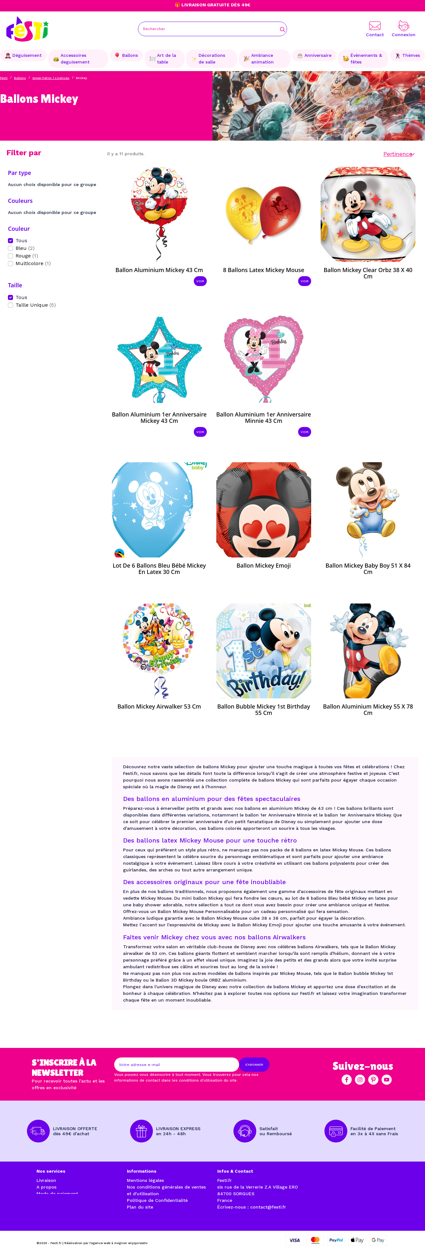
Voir (200, 281)
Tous (21, 240)
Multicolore (33, 263)
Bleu (25, 248)
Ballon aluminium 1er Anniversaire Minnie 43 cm (263, 417)
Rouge (27, 256)
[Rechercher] (212, 29)
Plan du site (140, 1206)
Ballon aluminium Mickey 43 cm (159, 270)
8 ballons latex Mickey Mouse (263, 270)
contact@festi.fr (268, 1206)
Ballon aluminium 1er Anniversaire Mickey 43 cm (159, 417)
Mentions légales (145, 1180)
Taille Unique (36, 305)
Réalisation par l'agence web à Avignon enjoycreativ (105, 1234)
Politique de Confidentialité (157, 1200)
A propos (46, 1186)
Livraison (46, 1180)
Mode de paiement (57, 1193)
